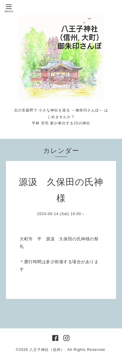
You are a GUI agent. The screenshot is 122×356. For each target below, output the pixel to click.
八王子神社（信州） (47, 350)
